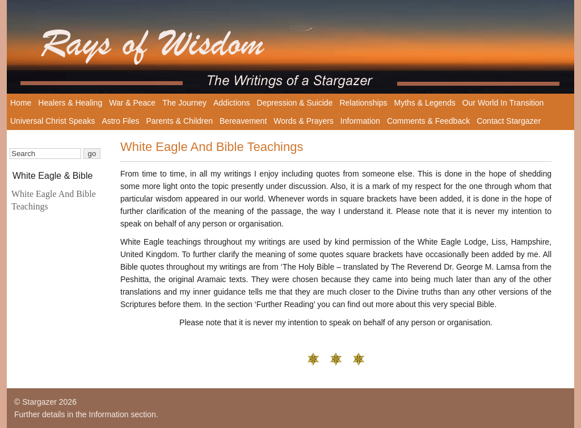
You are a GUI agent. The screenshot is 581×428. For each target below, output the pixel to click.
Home (20, 102)
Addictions (231, 102)
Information (360, 120)
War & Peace (132, 102)
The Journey (184, 102)
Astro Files (120, 120)
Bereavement (243, 120)
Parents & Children (179, 120)
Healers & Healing (70, 102)
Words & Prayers (303, 120)
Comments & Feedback (428, 120)
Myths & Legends (425, 102)
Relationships (363, 102)
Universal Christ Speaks (52, 120)
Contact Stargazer (509, 120)
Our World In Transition (503, 102)
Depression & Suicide (295, 102)
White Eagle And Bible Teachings (53, 200)
